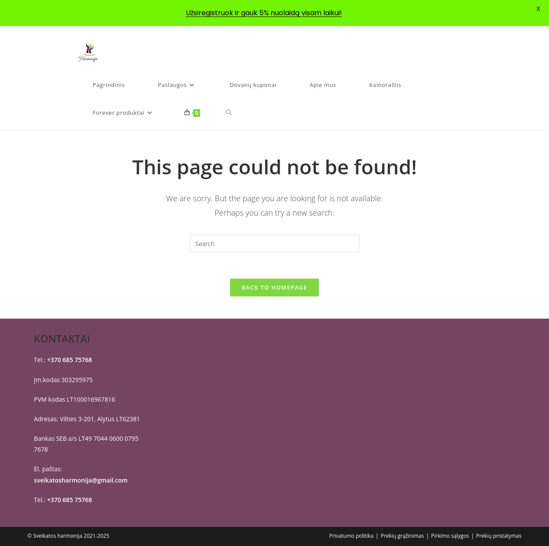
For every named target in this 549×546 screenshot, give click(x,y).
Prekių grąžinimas (402, 535)
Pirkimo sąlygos (450, 535)
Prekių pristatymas (498, 535)
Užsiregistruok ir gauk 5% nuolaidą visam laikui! (264, 13)
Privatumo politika (351, 535)
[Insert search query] (274, 243)
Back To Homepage (274, 287)
